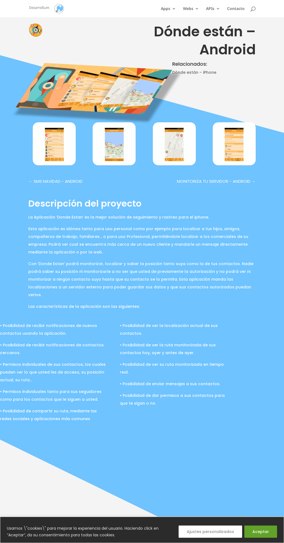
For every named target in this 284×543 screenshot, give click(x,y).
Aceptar (260, 531)
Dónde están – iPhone (194, 72)
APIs (210, 9)
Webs (188, 9)
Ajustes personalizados (210, 531)
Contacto (236, 9)
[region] (142, 530)
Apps (165, 9)
